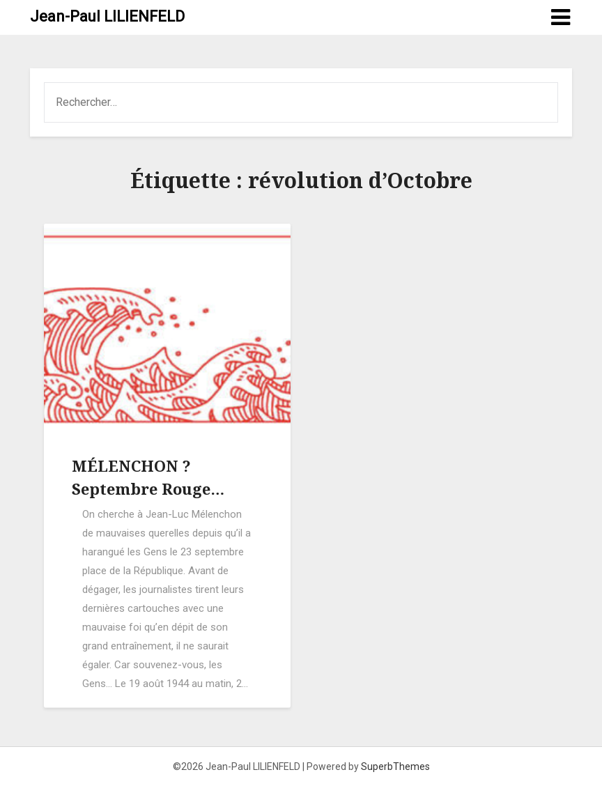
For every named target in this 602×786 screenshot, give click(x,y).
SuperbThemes (395, 766)
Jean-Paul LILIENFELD (107, 16)
